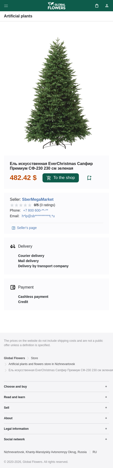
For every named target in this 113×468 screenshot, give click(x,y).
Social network (14, 439)
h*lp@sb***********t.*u (38, 216)
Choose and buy (15, 386)
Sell (6, 407)
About (8, 418)
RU (95, 452)
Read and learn (14, 397)
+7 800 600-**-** (35, 210)
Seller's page (24, 228)
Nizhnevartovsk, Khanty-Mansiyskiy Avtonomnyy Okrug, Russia (45, 452)
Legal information (16, 428)
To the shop (60, 177)
